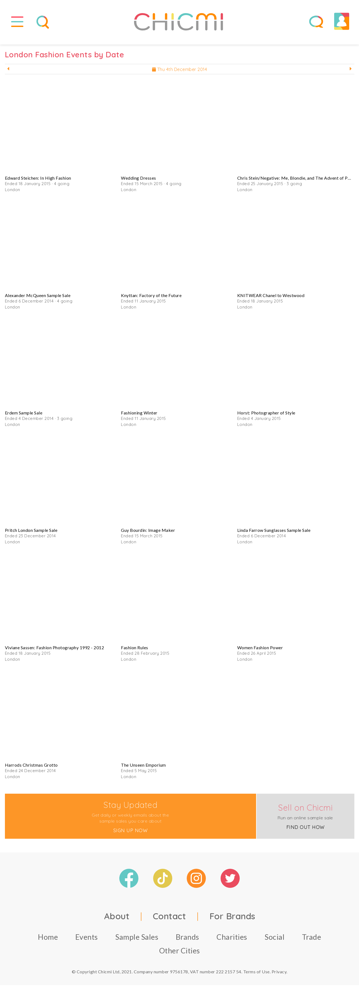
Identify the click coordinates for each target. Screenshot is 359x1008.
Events (86, 940)
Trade (311, 940)
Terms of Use (256, 975)
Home (48, 940)
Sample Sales (136, 940)
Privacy (279, 975)
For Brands (232, 919)
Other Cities (179, 954)
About (117, 919)
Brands (187, 940)
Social (274, 940)
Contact (169, 919)
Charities (231, 940)
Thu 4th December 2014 (179, 73)
